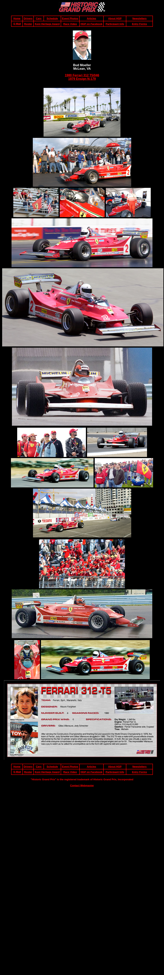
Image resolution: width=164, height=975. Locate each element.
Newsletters (139, 18)
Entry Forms (139, 23)
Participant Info (115, 23)
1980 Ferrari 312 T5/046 (82, 75)
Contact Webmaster (82, 785)
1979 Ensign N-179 (82, 78)
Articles (91, 18)
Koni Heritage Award (47, 23)
